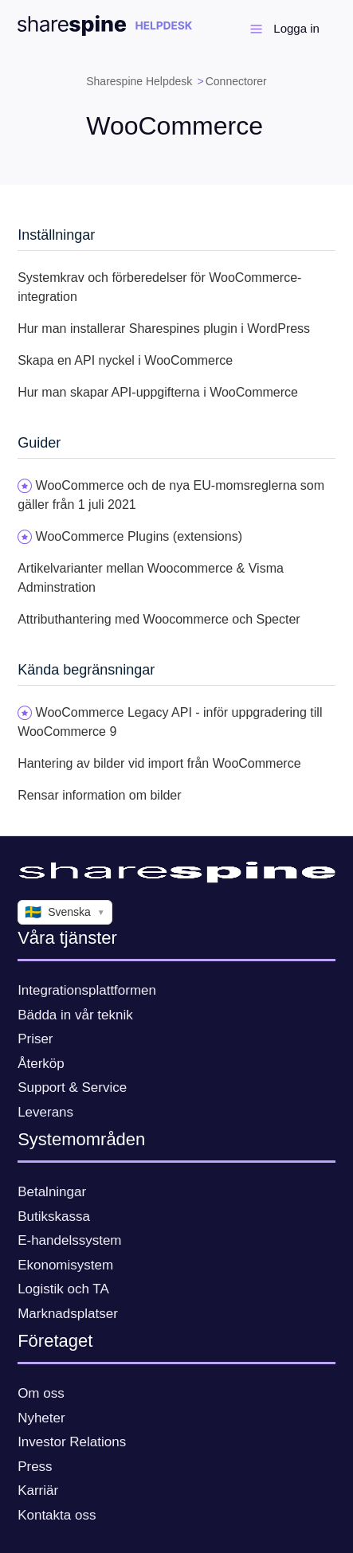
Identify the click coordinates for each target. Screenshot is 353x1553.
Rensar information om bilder (99, 795)
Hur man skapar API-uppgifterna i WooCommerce (158, 392)
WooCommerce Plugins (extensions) (139, 536)
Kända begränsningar (86, 670)
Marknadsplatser (68, 1313)
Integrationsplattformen (87, 990)
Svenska (65, 912)
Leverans (45, 1112)
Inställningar (56, 235)
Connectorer (236, 81)
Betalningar (52, 1191)
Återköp (41, 1063)
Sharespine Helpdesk (139, 81)
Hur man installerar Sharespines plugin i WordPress (164, 328)
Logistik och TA (63, 1289)
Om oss (41, 1393)
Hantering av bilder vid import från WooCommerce (159, 763)
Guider (39, 443)
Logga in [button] (296, 28)
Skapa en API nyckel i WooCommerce (125, 360)
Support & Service (72, 1087)
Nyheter (41, 1418)
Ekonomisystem (65, 1265)
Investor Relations (72, 1441)
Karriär (38, 1490)
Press (35, 1466)
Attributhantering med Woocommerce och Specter (159, 619)
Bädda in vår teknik (75, 1015)
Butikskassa (54, 1216)
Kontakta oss (57, 1515)
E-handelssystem (69, 1240)
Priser (35, 1038)
